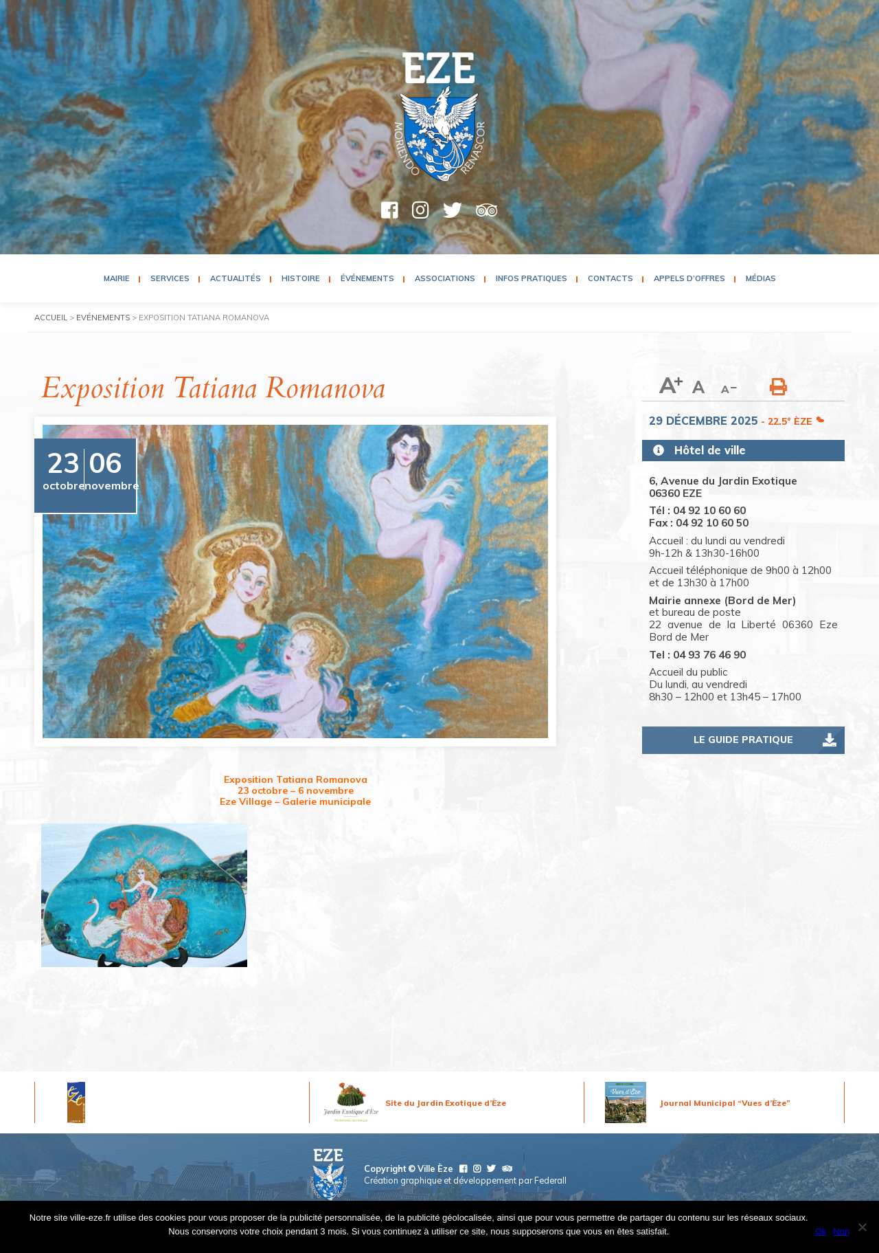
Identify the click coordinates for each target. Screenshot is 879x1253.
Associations (445, 278)
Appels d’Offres (689, 278)
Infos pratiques (531, 278)
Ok (821, 1231)
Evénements (103, 317)
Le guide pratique (743, 739)
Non (841, 1231)
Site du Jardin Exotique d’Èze (445, 1103)
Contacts (610, 278)
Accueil (50, 317)
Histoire (301, 278)
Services (170, 278)
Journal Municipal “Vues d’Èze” (725, 1103)
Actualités (235, 278)
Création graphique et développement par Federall (465, 1180)
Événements (367, 278)
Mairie (117, 278)
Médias (761, 278)
